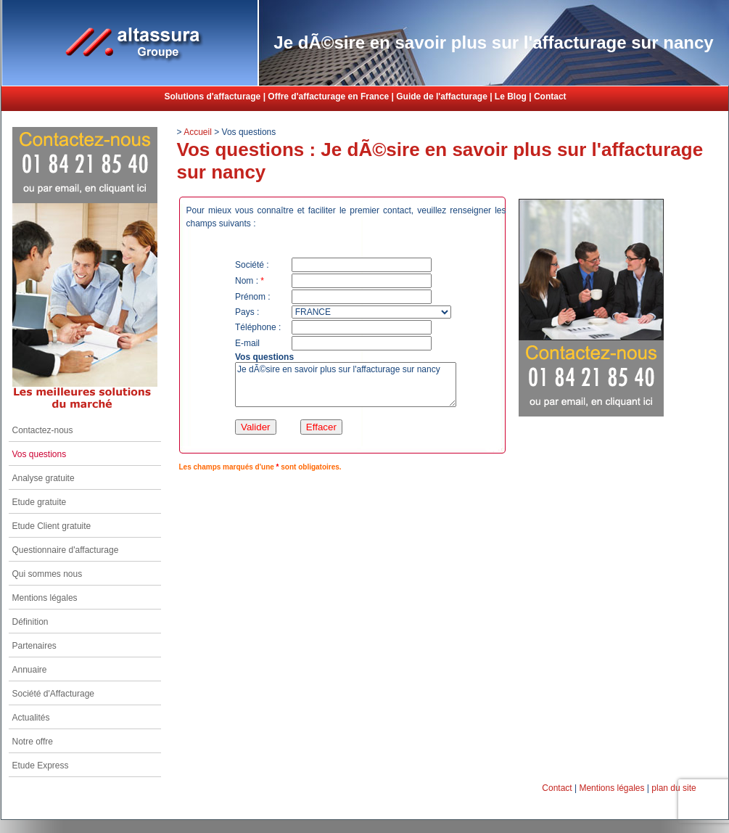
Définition (30, 622)
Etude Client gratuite (51, 526)
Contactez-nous (42, 430)
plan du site (673, 788)
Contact (550, 96)
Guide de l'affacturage (441, 96)
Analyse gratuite (43, 478)
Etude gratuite (39, 502)
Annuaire (29, 670)
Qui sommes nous (47, 574)
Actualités (31, 718)
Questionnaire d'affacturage (65, 550)
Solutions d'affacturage (212, 96)
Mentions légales (45, 598)
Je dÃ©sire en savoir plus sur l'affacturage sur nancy (345, 384)
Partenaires (34, 646)
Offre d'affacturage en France (328, 96)
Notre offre (32, 741)
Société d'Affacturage (53, 694)
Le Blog (511, 96)
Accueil (198, 132)
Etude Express (40, 765)
